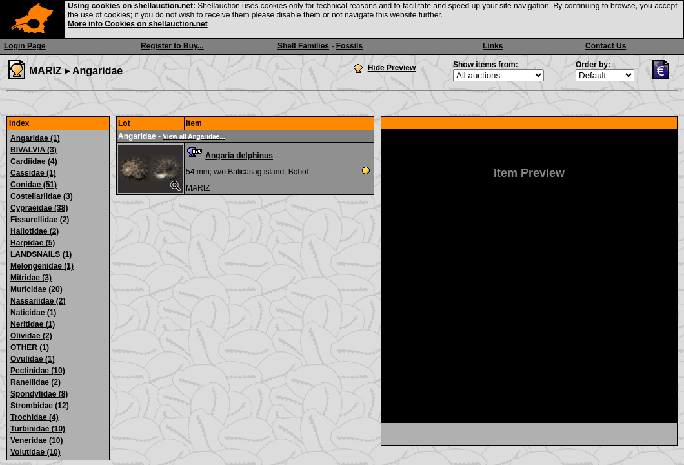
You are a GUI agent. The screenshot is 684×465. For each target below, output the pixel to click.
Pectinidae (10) (37, 370)
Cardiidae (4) (33, 161)
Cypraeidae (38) (39, 207)
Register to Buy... (172, 45)
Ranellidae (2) (35, 382)
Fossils (349, 45)
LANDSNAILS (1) (41, 254)
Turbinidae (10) (37, 428)
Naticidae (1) (33, 312)
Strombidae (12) (39, 405)
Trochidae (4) (34, 417)
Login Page (25, 45)
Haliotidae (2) (34, 231)
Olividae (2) (31, 335)
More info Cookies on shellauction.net (138, 23)
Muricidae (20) (36, 289)
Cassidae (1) (33, 173)
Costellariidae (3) (41, 196)
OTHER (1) (29, 347)
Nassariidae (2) (37, 300)
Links (493, 45)
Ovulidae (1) (32, 359)
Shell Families (303, 45)
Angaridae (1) (35, 138)
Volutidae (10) (35, 452)
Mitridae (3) (31, 277)
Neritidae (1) (32, 324)
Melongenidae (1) (42, 266)
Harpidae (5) (32, 242)
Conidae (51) (33, 184)
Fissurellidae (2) (39, 219)
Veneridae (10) (36, 440)
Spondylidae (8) (39, 393)
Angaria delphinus (239, 155)
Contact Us (605, 45)
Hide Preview (392, 67)
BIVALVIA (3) (33, 149)
